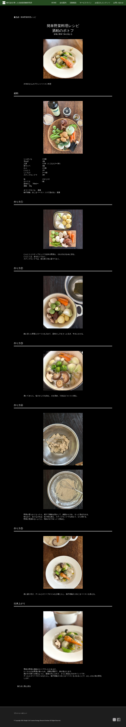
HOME (53, 3)
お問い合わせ (118, 3)
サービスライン (86, 3)
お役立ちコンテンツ (102, 3)
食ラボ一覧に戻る (24, 686)
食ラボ (16, 17)
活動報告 (73, 3)
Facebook (118, 719)
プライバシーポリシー (20, 713)
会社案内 (63, 3)
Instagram (114, 719)
